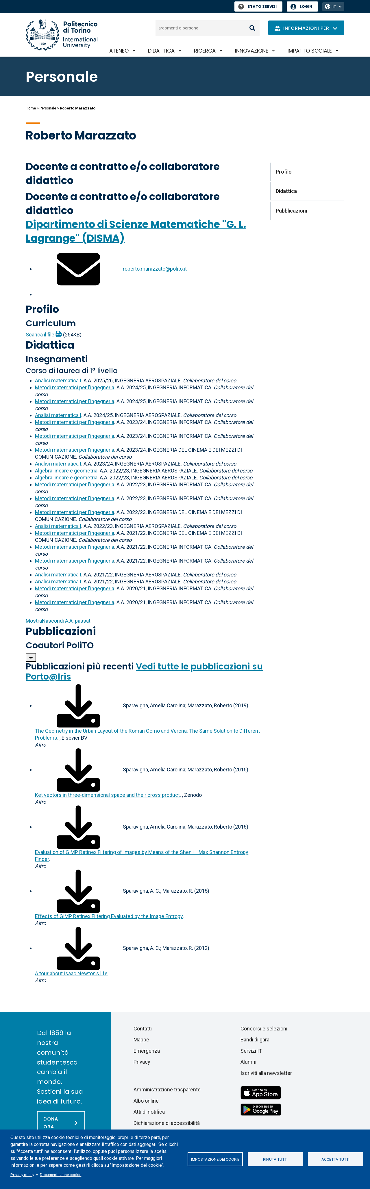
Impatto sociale (310, 50)
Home (31, 108)
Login (306, 6)
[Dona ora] (61, 1122)
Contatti (143, 1029)
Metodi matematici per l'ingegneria (74, 387)
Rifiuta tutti (275, 1159)
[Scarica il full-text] (78, 705)
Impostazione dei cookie (215, 1159)
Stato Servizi (257, 6)
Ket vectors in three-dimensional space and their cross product (107, 795)
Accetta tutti (335, 1159)
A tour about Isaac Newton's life (71, 973)
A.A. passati (59, 621)
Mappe (141, 1040)
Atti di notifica (149, 1112)
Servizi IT (251, 1051)
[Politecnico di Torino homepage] (61, 35)
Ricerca (205, 50)
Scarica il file (40, 335)
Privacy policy (22, 1174)
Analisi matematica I (58, 380)
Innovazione (251, 50)
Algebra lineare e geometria (66, 471)
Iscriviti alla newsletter (266, 1073)
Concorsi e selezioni (263, 1029)
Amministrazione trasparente (167, 1089)
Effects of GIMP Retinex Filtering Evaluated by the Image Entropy (109, 916)
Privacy (142, 1062)
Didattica (161, 50)
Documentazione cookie (60, 1174)
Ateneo (119, 50)
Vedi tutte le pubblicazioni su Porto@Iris (144, 671)
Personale (48, 108)
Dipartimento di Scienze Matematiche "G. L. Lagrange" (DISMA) (136, 231)
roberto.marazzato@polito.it (155, 269)
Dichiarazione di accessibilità (167, 1123)
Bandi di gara (254, 1040)
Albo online (146, 1101)
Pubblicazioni (61, 631)
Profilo (42, 309)
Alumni (248, 1062)
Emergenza (147, 1051)
